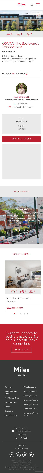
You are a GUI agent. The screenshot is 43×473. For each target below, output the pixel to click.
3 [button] (21, 313)
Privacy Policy (13, 469)
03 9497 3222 (23, 438)
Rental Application (30, 409)
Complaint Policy (11, 415)
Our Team (8, 387)
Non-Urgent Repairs (31, 404)
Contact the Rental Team (31, 414)
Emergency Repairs (31, 400)
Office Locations (30, 387)
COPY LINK (21, 74)
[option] (21, 220)
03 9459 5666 (22, 449)
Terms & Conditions (27, 469)
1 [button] (14, 313)
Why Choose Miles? (12, 398)
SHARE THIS (8, 74)
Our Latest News (11, 402)
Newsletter (9, 411)
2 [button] (17, 313)
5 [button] (27, 313)
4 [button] (24, 313)
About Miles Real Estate (11, 392)
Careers (7, 406)
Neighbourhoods (30, 391)
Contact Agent (21, 139)
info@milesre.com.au (23, 431)
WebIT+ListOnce (26, 465)
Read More (21, 230)
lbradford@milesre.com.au (23, 107)
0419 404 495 (22, 103)
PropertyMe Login (30, 396)
